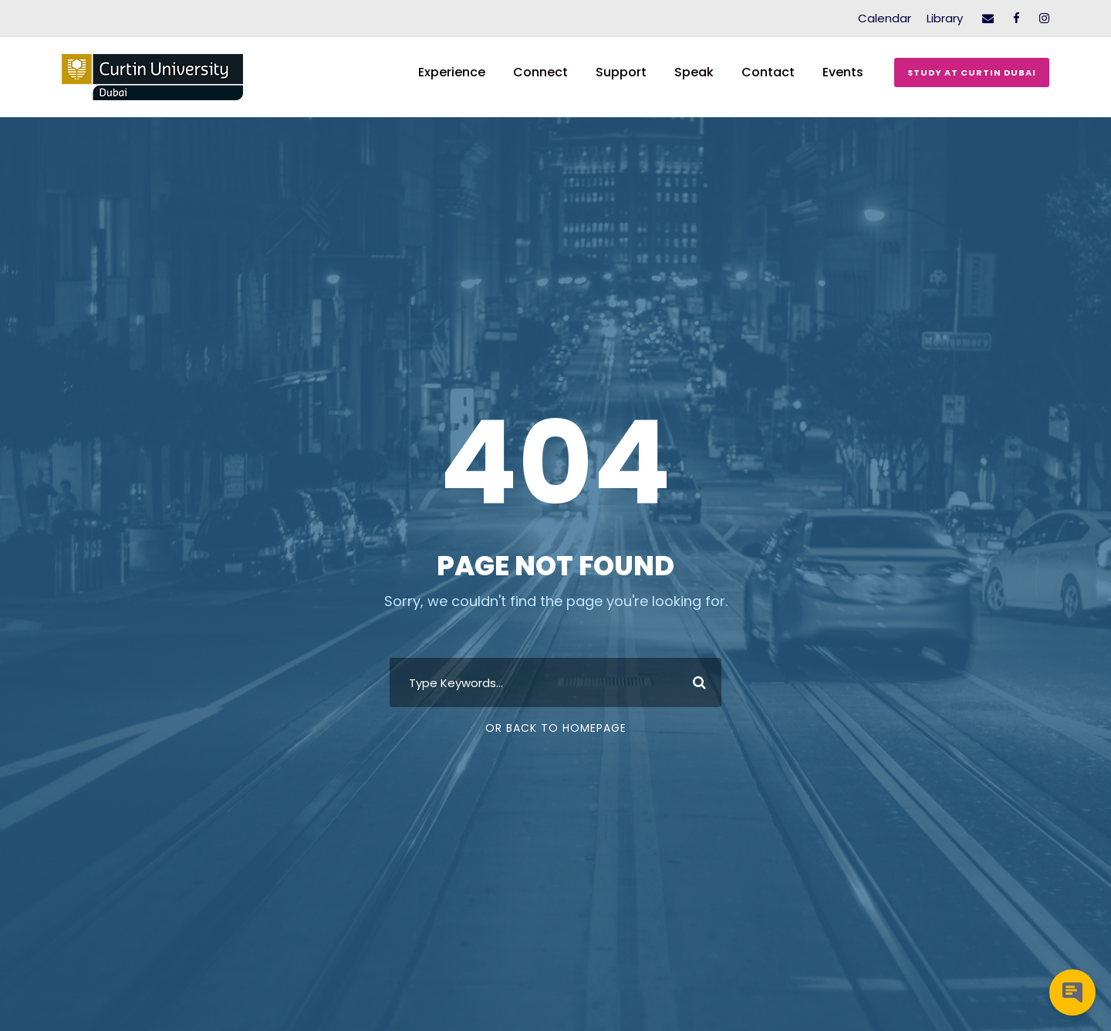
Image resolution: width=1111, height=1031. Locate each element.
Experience (451, 72)
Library (945, 18)
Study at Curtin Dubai (971, 72)
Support (621, 72)
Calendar (884, 18)
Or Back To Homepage (555, 728)
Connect (540, 72)
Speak (694, 72)
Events (842, 72)
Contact (768, 72)
